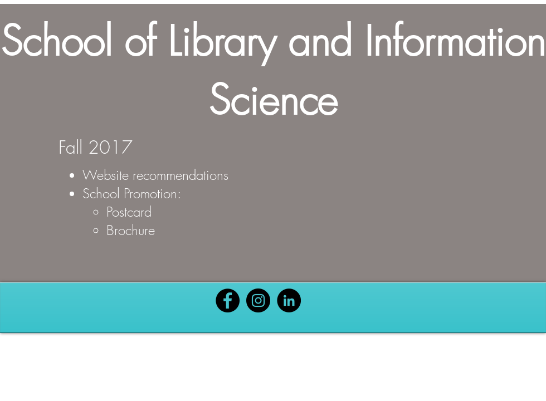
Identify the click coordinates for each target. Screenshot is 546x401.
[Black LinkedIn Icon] (289, 300)
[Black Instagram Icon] (258, 300)
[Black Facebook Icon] (228, 300)
